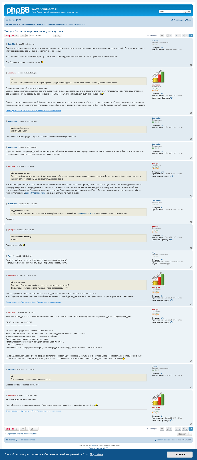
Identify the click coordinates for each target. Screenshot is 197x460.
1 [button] (170, 35)
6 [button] (176, 35)
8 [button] (183, 35)
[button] (162, 35)
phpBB (93, 445)
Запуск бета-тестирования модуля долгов (34, 31)
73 (162, 260)
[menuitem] (18, 20)
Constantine (156, 118)
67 (162, 373)
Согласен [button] (180, 454)
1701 (162, 172)
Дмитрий (155, 163)
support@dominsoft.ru (35, 193)
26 (162, 125)
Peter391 (155, 40)
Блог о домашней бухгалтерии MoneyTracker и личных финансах (33, 111)
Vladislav (155, 366)
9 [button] (186, 35)
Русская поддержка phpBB (98, 448)
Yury (153, 253)
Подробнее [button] (96, 454)
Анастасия (156, 85)
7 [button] (179, 35)
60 (162, 48)
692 (162, 93)
